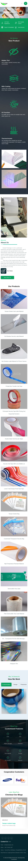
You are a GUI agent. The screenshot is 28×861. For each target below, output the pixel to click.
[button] (1, 13)
